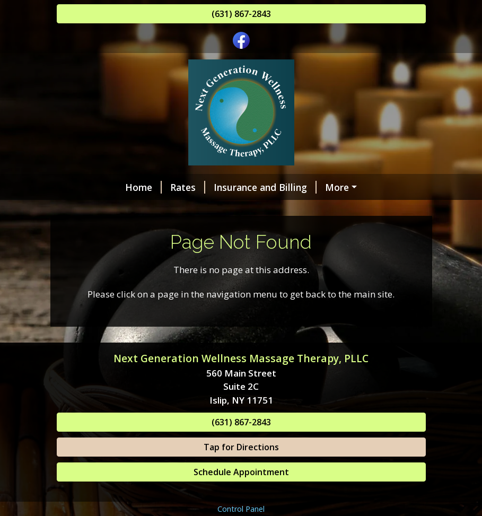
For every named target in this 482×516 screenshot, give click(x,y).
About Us (291, 231)
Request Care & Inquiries (201, 231)
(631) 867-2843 (241, 14)
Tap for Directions (241, 492)
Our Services (98, 209)
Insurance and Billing (205, 187)
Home (83, 187)
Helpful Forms (267, 209)
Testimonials (99, 231)
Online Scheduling (310, 187)
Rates (127, 187)
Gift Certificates (180, 209)
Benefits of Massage (363, 209)
